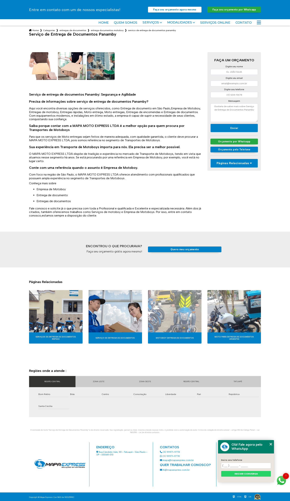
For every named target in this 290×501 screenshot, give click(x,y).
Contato (243, 22)
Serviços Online (215, 22)
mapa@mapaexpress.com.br (177, 460)
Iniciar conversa (246, 473)
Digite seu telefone (234, 89)
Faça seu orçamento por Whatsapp (234, 9)
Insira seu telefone (231, 460)
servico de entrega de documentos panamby (152, 30)
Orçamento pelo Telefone (234, 149)
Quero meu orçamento (185, 249)
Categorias (49, 30)
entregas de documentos (72, 30)
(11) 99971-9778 (170, 452)
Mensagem (234, 101)
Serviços (151, 22)
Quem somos (125, 22)
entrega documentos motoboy (107, 30)
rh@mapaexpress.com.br (175, 470)
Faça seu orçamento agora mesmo (174, 9)
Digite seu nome (234, 66)
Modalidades (179, 22)
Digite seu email (234, 78)
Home (103, 22)
